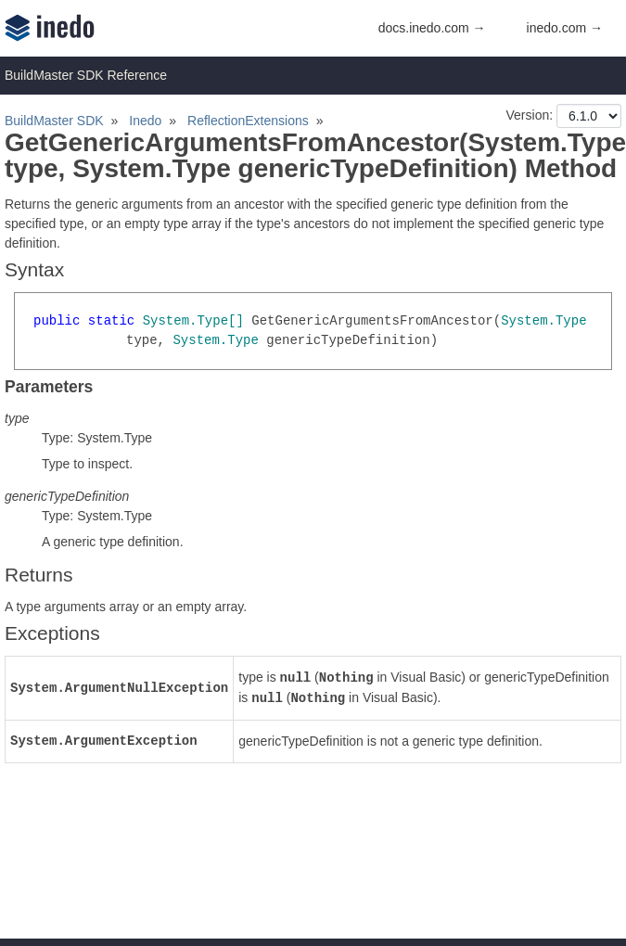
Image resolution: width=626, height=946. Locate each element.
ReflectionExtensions (248, 120)
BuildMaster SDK (54, 120)
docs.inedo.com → (432, 27)
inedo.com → (565, 27)
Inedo (145, 120)
